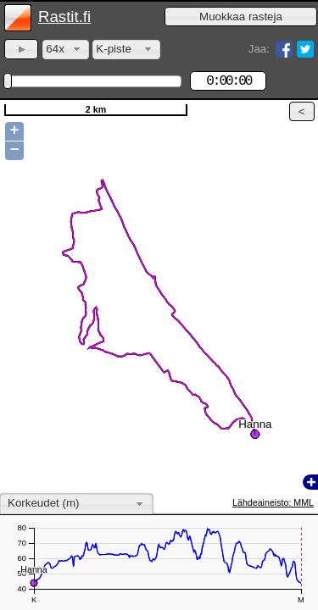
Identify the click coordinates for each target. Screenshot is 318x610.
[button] (241, 16)
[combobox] (65, 49)
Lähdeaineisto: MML (273, 502)
